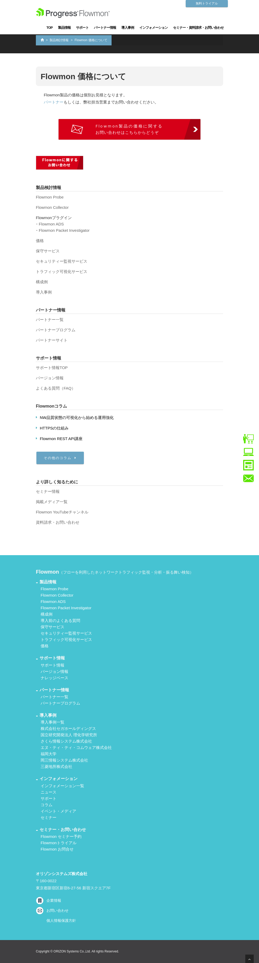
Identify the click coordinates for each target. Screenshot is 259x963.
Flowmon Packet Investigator (64, 230)
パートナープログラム (55, 330)
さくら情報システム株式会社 (66, 741)
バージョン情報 (50, 378)
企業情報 (53, 900)
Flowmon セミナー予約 (61, 836)
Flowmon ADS (51, 224)
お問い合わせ (57, 910)
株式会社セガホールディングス (68, 728)
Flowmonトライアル (58, 843)
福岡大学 (48, 754)
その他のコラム (60, 458)
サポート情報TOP (52, 367)
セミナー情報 (48, 491)
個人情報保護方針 (61, 920)
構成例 (42, 282)
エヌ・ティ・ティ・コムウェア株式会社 (76, 747)
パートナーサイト (52, 340)
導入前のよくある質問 (60, 620)
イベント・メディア (58, 811)
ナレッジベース (54, 678)
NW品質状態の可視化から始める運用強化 (77, 417)
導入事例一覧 (52, 722)
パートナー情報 (105, 28)
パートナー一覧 (50, 319)
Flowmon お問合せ (57, 849)
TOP (49, 28)
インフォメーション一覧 (62, 785)
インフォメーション (153, 28)
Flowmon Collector (52, 207)
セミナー (48, 817)
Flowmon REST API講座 (61, 438)
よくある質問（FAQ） (55, 388)
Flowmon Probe (50, 197)
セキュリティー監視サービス (61, 261)
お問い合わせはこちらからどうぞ (129, 129)
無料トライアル (207, 3)
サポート (82, 28)
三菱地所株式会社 (56, 766)
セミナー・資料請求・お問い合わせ (198, 28)
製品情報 (64, 28)
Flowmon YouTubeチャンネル (62, 512)
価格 (40, 240)
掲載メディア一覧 (52, 501)
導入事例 (127, 28)
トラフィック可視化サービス (61, 271)
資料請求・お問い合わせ (57, 522)
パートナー (54, 102)
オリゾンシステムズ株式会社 (61, 873)
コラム (46, 804)
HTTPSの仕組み (54, 428)
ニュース (48, 792)
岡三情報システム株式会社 (64, 760)
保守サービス (48, 251)
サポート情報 (52, 665)
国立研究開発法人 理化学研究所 (69, 735)
